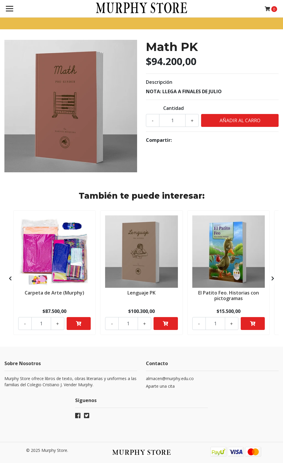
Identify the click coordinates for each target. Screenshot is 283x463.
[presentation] (10, 278)
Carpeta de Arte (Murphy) (54, 293)
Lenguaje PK (141, 293)
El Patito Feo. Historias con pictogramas (228, 296)
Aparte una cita (160, 386)
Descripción (159, 82)
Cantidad (173, 108)
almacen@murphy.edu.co (170, 378)
